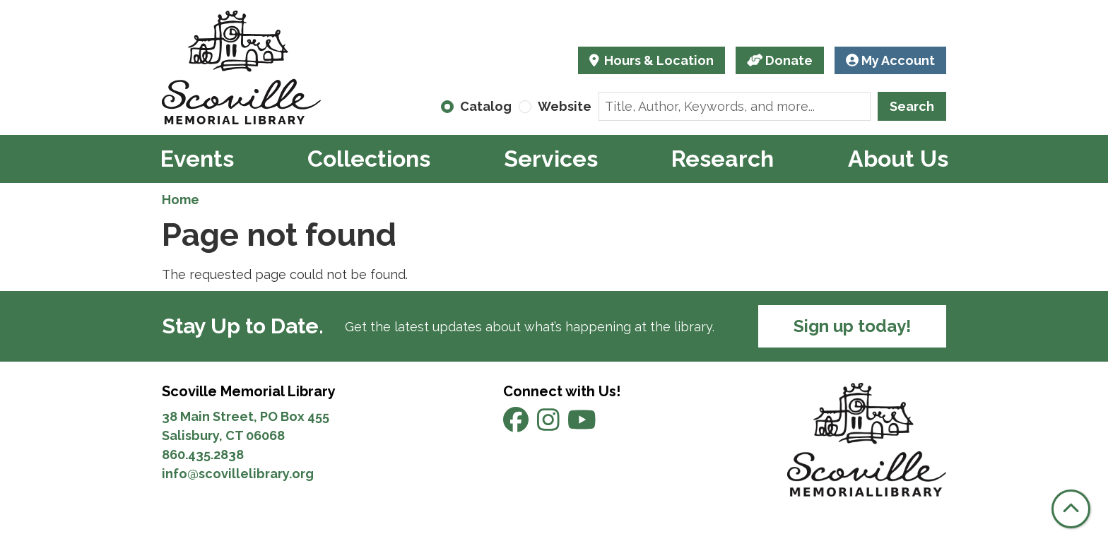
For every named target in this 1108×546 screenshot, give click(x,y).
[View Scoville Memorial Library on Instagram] (549, 424)
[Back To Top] (1070, 508)
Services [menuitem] (551, 159)
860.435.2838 (203, 454)
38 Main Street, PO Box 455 (245, 416)
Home (180, 199)
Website (564, 106)
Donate (780, 60)
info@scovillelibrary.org (238, 473)
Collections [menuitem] (368, 159)
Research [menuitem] (722, 159)
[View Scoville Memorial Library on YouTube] (581, 424)
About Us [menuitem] (898, 159)
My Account (890, 60)
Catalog (486, 106)
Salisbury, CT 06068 (225, 435)
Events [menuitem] (197, 159)
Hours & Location (657, 60)
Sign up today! (852, 326)
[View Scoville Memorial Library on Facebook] (517, 424)
